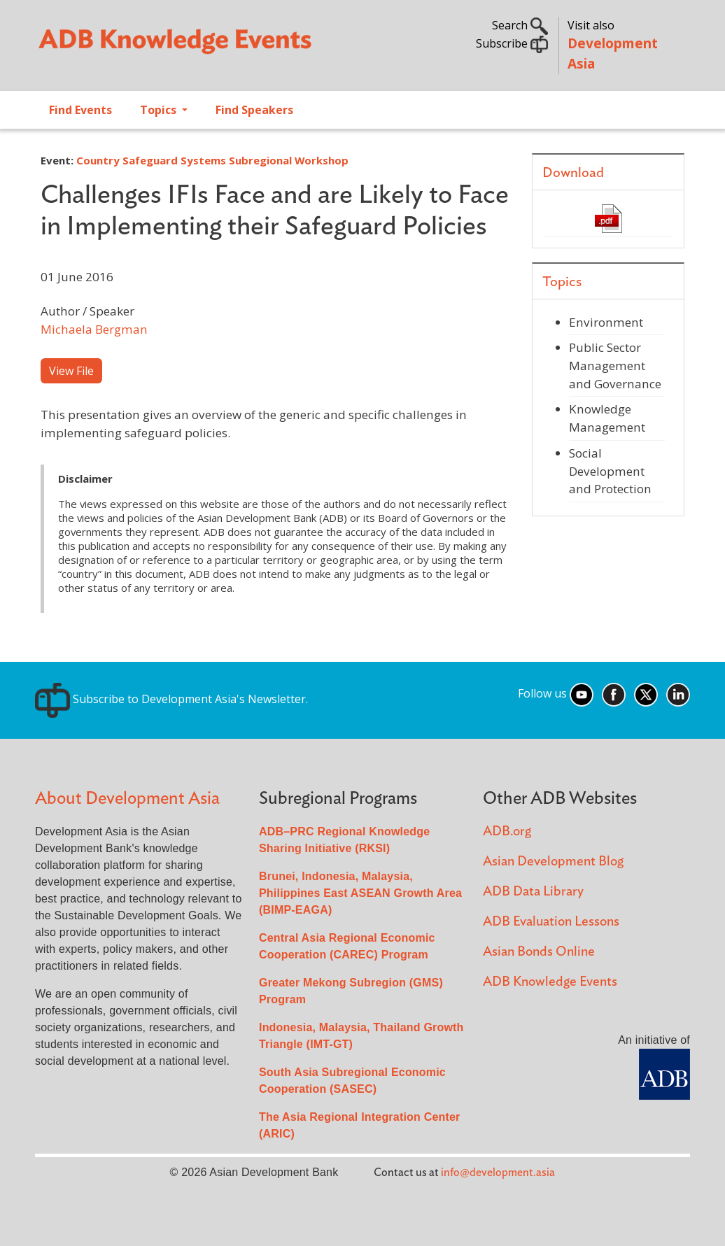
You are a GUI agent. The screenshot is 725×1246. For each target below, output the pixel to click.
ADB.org (507, 831)
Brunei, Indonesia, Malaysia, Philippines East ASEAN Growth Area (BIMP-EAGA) (360, 893)
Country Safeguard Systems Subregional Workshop (212, 160)
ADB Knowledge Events (550, 982)
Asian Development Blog (553, 861)
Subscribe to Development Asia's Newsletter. (171, 699)
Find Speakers (254, 110)
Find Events (80, 110)
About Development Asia (127, 798)
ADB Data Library (533, 891)
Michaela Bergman (94, 329)
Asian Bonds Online (539, 951)
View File (71, 370)
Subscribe (512, 43)
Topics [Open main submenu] (159, 110)
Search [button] (520, 25)
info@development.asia (498, 1172)
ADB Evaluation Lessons (551, 921)
